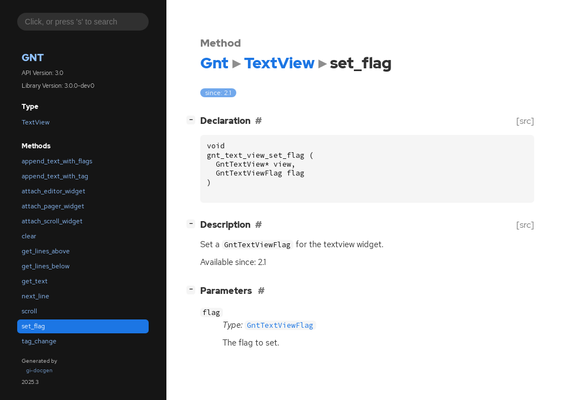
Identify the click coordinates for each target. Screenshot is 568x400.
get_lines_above (46, 251)
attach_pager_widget (53, 206)
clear (29, 236)
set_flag (33, 326)
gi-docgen (39, 370)
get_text (35, 281)
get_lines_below (45, 266)
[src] (525, 121)
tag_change (39, 341)
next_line (35, 296)
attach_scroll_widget (52, 221)
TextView (35, 122)
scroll (29, 311)
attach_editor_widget (53, 191)
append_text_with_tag (55, 176)
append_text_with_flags (57, 161)
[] (193, 119)
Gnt (33, 57)
